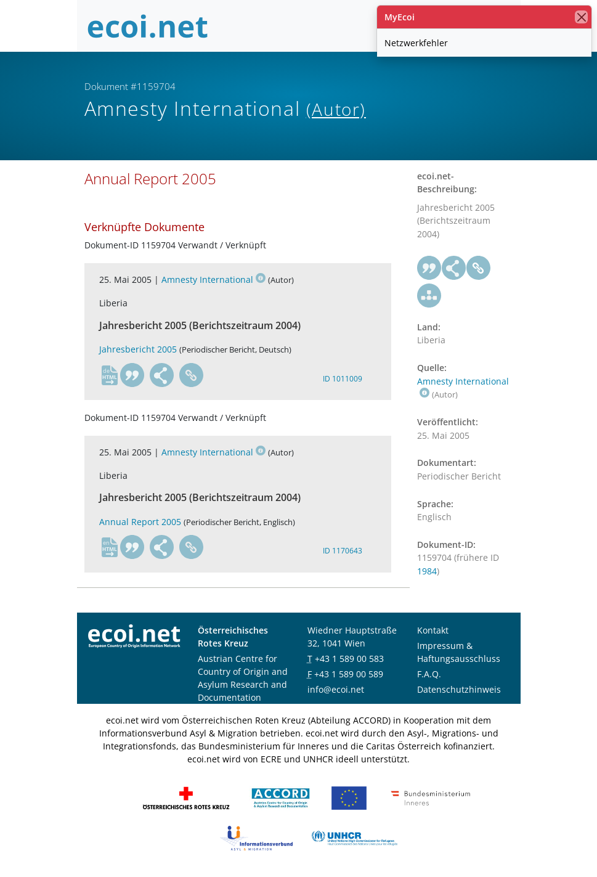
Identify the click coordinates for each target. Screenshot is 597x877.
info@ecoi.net (335, 689)
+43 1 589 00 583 (349, 658)
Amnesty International (213, 279)
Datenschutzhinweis (459, 689)
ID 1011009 (342, 378)
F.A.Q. (429, 674)
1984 (427, 571)
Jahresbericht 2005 (138, 349)
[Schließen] (581, 16)
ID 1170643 (342, 550)
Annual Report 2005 (140, 522)
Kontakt (433, 630)
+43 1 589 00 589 (348, 674)
